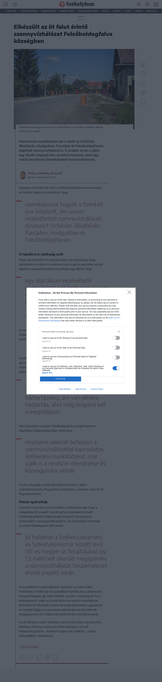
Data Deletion (65, 389)
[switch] (116, 338)
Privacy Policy (97, 389)
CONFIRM (60, 379)
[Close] (130, 293)
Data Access (80, 389)
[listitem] (81, 331)
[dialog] (81, 341)
